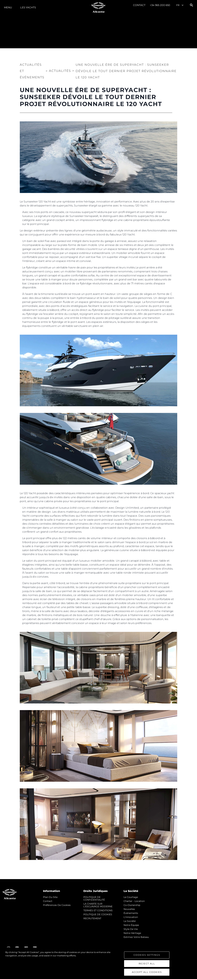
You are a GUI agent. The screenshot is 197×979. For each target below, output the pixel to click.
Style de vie (131, 929)
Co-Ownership (132, 905)
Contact (139, 5)
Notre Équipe (131, 925)
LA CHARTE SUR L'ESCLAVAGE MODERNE (97, 905)
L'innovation (131, 917)
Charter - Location (134, 901)
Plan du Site (50, 897)
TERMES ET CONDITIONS (98, 910)
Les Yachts (28, 7)
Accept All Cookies (147, 972)
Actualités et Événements (32, 70)
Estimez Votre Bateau (136, 937)
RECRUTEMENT (92, 918)
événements (131, 913)
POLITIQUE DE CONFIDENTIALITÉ (94, 898)
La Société (130, 921)
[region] (98, 963)
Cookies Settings (147, 955)
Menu (8, 7)
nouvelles (129, 909)
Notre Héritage (132, 933)
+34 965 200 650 (160, 5)
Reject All (147, 963)
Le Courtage (131, 897)
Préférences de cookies (57, 905)
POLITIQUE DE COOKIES (97, 914)
